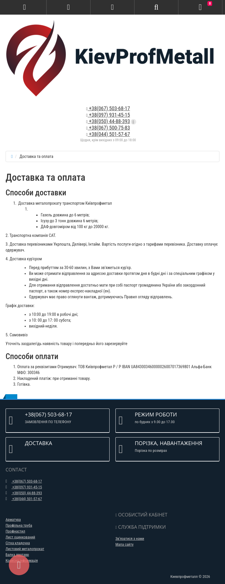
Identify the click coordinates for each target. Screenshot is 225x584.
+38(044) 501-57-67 (108, 134)
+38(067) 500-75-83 (108, 128)
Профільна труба (19, 525)
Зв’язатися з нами (129, 538)
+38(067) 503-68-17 (108, 108)
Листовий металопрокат (25, 549)
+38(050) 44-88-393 (108, 121)
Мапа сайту (124, 544)
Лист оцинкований (20, 537)
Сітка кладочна (18, 543)
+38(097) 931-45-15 (108, 115)
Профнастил (15, 531)
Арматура (13, 519)
